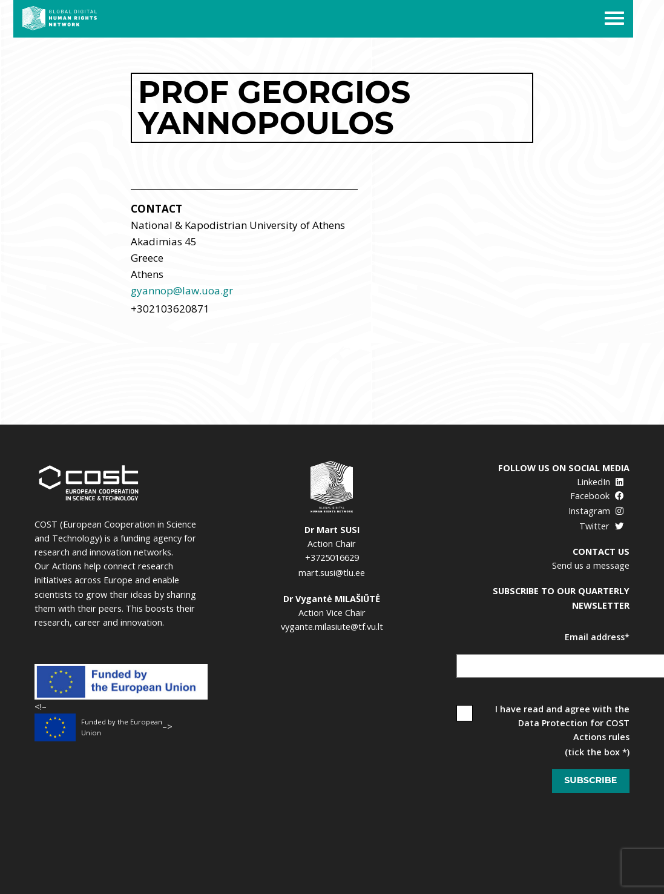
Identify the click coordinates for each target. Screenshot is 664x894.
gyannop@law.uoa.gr (182, 290)
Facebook (596, 496)
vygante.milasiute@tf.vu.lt (332, 626)
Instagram (595, 511)
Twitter (601, 526)
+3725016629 (332, 557)
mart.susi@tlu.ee (331, 572)
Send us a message (590, 565)
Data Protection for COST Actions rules (573, 730)
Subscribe (590, 780)
